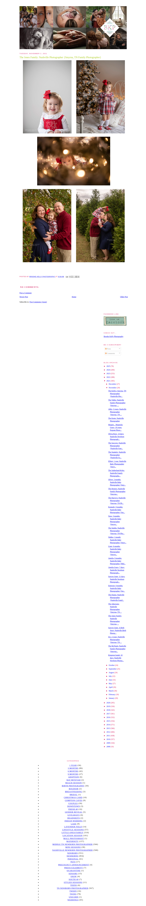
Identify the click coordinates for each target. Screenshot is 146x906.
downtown (73, 806)
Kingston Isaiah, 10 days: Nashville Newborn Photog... (116, 658)
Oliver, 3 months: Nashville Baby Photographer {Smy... (117, 482)
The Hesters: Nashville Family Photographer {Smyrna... (116, 491)
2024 (109, 370)
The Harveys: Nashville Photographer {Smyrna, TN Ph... (117, 500)
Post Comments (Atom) (38, 302)
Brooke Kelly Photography (113, 336)
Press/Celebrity (73, 868)
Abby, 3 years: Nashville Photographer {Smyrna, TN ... (117, 412)
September (113, 669)
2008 (109, 747)
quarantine (74, 871)
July (110, 676)
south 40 (73, 879)
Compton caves (73, 800)
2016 (109, 717)
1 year (73, 765)
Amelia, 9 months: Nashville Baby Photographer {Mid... (117, 561)
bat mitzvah (74, 780)
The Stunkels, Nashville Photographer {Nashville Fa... (117, 455)
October (112, 665)
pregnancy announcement (73, 865)
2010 (109, 739)
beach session (73, 783)
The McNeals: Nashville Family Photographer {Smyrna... (117, 648)
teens (73, 885)
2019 (109, 706)
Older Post (124, 297)
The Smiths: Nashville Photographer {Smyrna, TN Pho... (116, 531)
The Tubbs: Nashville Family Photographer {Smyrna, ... (116, 402)
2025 (109, 366)
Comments (110, 353)
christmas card (73, 797)
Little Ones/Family (72, 833)
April (111, 687)
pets (73, 862)
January (112, 698)
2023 (109, 373)
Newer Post (24, 297)
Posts (108, 349)
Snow (74, 876)
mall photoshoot (73, 838)
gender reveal (73, 812)
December (113, 384)
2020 (109, 703)
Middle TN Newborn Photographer (72, 844)
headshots (73, 818)
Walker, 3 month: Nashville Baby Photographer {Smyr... (117, 540)
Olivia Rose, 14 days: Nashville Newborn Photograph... (116, 436)
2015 (109, 721)
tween (73, 891)
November (113, 388)
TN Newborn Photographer (72, 888)
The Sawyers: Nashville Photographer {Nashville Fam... (117, 445)
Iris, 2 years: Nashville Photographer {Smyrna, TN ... (116, 639)
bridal (74, 795)
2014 (109, 725)
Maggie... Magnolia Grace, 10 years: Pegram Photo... (115, 427)
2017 (109, 714)
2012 (109, 732)
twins (73, 894)
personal (73, 859)
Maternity (72, 841)
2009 (109, 743)
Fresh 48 (73, 809)
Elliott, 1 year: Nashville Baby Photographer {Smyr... (117, 464)
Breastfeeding (73, 792)
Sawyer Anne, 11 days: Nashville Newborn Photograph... (116, 579)
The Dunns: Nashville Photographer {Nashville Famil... (116, 597)
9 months (73, 774)
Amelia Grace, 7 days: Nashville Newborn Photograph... (116, 570)
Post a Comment (26, 293)
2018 (109, 710)
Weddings (73, 900)
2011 (109, 736)
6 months (73, 771)
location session (73, 836)
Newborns (72, 856)
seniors (73, 874)
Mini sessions (73, 847)
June (110, 680)
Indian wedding (74, 821)
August (111, 672)
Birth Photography (73, 786)
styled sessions (73, 882)
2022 (109, 377)
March (111, 691)
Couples (73, 803)
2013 (109, 728)
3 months (73, 768)
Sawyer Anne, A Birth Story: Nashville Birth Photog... (117, 630)
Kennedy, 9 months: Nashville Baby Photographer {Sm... (116, 509)
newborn (72, 853)
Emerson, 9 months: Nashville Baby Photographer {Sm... (116, 588)
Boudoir (73, 789)
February (112, 694)
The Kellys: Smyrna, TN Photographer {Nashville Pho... (117, 393)
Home (74, 297)
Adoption (73, 777)
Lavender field (73, 827)
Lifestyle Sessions (73, 830)
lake (73, 824)
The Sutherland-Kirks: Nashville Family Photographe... (116, 473)
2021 (109, 381)
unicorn (73, 897)
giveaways (74, 815)
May (110, 683)
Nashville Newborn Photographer (72, 850)
